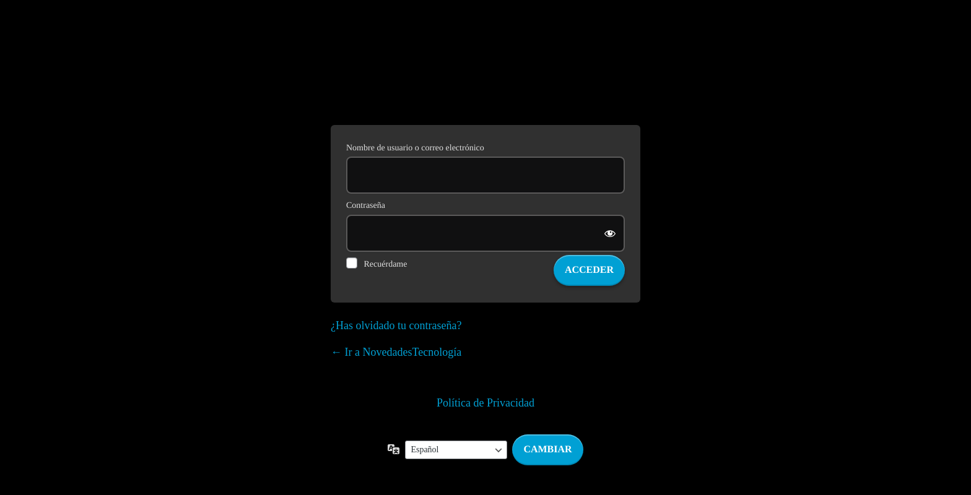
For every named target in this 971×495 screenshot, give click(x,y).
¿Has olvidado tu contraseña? (396, 325)
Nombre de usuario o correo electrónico (415, 148)
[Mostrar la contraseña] (611, 233)
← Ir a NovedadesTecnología (396, 352)
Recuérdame (385, 264)
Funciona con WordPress (485, 79)
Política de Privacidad (485, 403)
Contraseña (365, 205)
